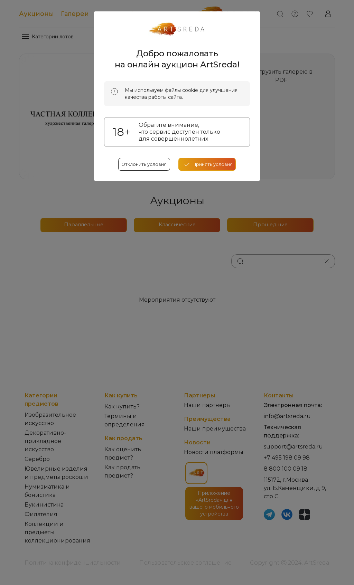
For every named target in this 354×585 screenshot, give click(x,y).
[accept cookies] (209, 214)
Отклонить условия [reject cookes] (142, 214)
